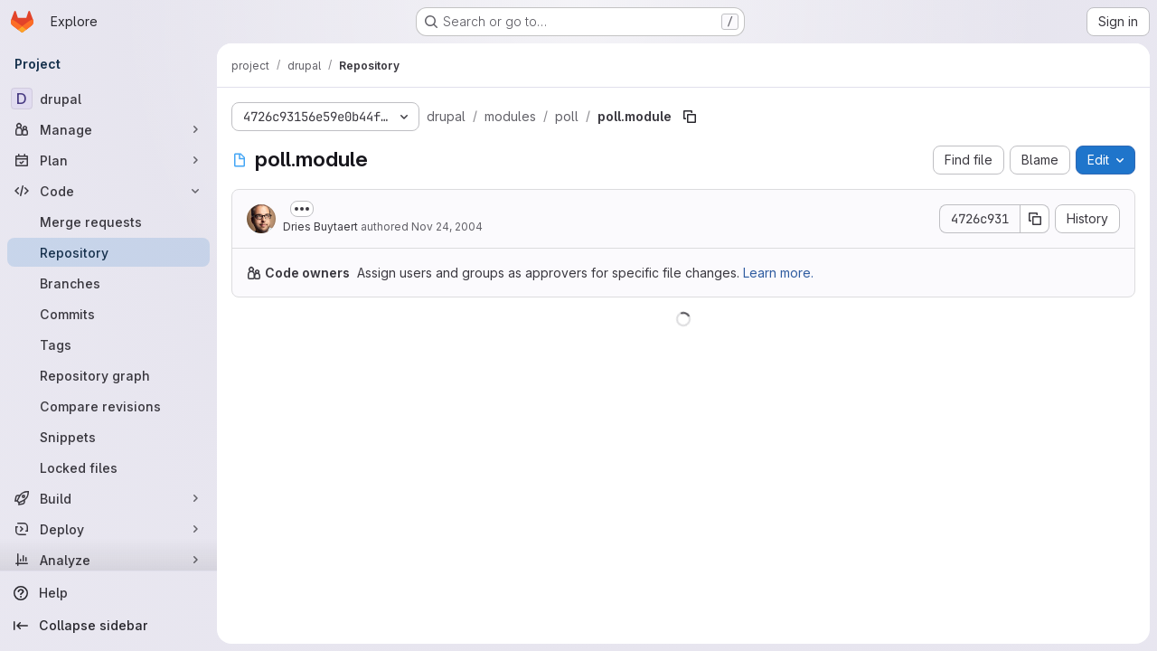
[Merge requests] (108, 221)
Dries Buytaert (320, 226)
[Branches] (108, 283)
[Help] (108, 593)
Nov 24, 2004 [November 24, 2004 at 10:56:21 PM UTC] (447, 226)
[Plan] (108, 160)
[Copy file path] (689, 116)
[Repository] (108, 252)
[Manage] (108, 129)
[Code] (108, 190)
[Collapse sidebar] (108, 625)
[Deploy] (108, 528)
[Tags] (108, 344)
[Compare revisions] (108, 406)
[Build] (108, 498)
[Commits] (108, 313)
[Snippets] (108, 436)
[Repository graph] (108, 375)
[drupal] (108, 98)
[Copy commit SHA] (1035, 218)
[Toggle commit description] (302, 209)
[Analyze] (108, 559)
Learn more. (778, 272)
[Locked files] (108, 467)
